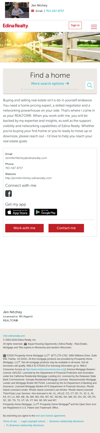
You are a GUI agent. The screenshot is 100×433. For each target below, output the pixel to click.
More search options (50, 83)
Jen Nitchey (39, 5)
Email (36, 10)
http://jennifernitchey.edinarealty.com (28, 178)
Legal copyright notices (33, 421)
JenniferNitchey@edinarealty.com (26, 158)
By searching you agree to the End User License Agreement (50, 89)
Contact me (66, 228)
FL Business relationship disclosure (25, 425)
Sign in (75, 25)
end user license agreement (50, 415)
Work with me (24, 228)
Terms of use (10, 421)
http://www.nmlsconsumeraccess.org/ (45, 369)
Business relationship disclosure (66, 421)
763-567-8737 (55, 10)
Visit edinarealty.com (14, 335)
